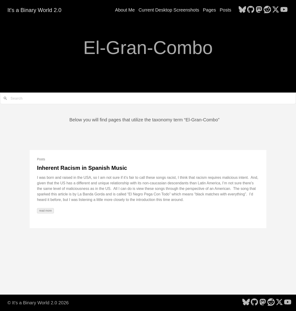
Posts (225, 9)
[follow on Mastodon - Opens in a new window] (259, 10)
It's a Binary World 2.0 (34, 10)
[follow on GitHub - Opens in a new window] (250, 10)
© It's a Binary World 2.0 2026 (38, 302)
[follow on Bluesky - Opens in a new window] (242, 10)
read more (45, 210)
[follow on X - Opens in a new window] (275, 10)
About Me (125, 9)
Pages (209, 9)
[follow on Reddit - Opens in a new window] (267, 10)
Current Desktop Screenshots (169, 9)
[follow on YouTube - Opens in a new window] (284, 10)
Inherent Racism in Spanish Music (82, 168)
